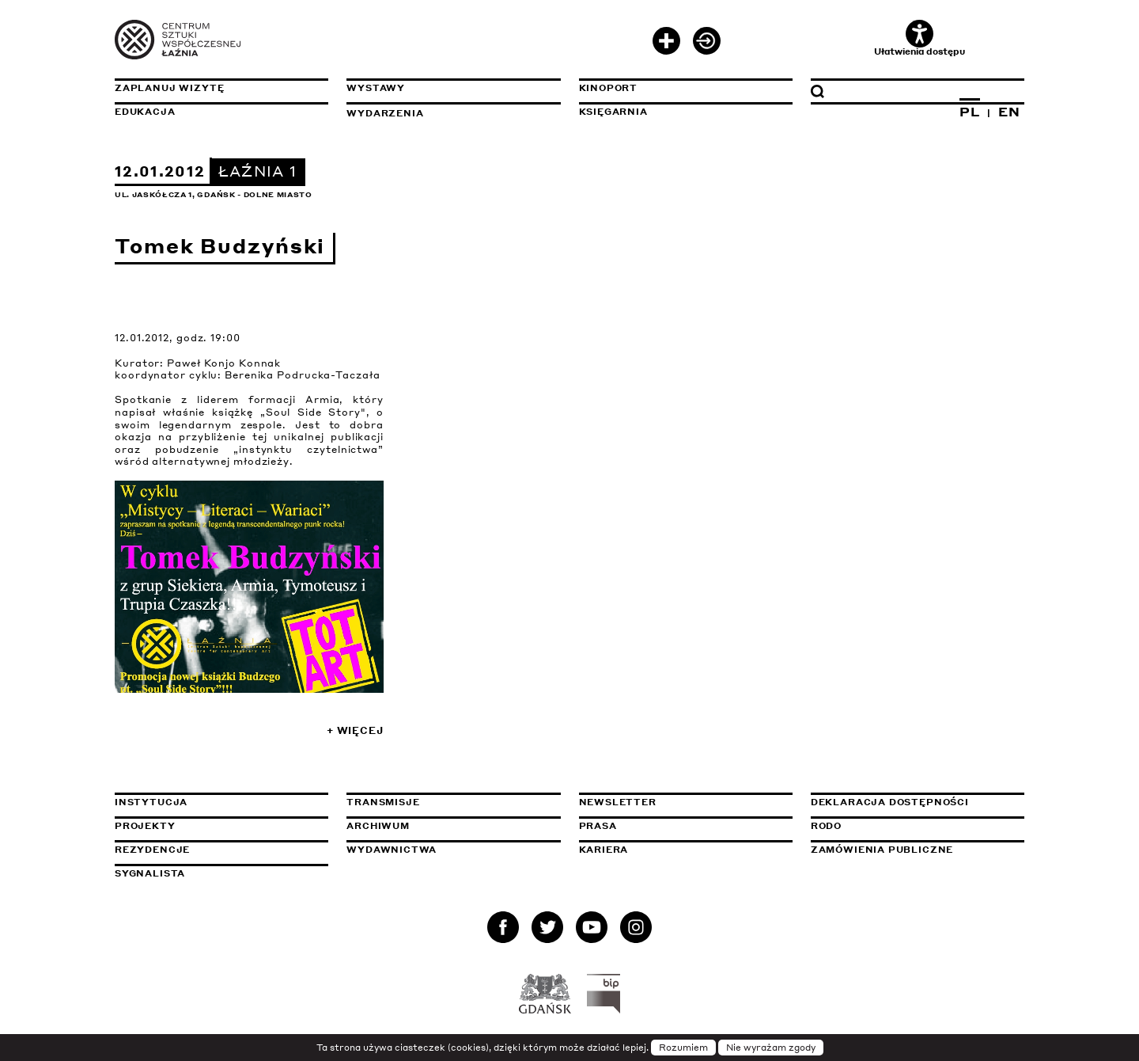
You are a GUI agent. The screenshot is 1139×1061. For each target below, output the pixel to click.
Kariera (604, 849)
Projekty (145, 825)
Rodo (826, 825)
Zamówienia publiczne (917, 849)
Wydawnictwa (391, 849)
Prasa (598, 825)
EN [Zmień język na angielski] (1009, 112)
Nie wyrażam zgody (770, 1047)
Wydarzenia (384, 113)
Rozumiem (683, 1047)
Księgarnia (613, 111)
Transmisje (453, 802)
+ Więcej (355, 730)
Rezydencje (152, 849)
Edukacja (145, 111)
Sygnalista (150, 873)
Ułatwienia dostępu (919, 38)
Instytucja (151, 802)
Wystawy (375, 87)
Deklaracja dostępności (890, 802)
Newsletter (618, 802)
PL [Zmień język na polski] (969, 112)
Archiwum (378, 825)
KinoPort (608, 87)
